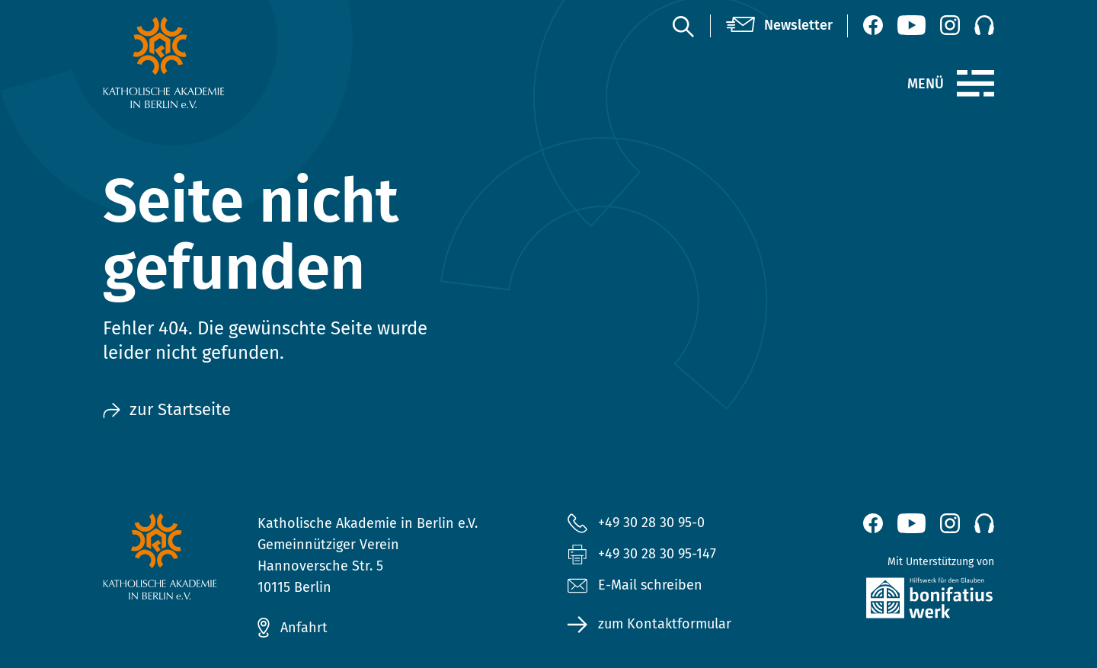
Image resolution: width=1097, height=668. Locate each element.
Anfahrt (304, 627)
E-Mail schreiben (635, 586)
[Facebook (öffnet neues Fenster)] (873, 25)
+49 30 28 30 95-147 (657, 553)
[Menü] (975, 83)
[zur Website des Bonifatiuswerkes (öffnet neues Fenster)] (897, 601)
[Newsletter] (779, 26)
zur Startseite (167, 409)
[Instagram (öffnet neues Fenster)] (950, 25)
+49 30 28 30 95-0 (651, 522)
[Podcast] (984, 25)
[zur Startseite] (200, 62)
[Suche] (682, 26)
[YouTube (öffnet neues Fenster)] (911, 25)
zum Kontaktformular (664, 623)
